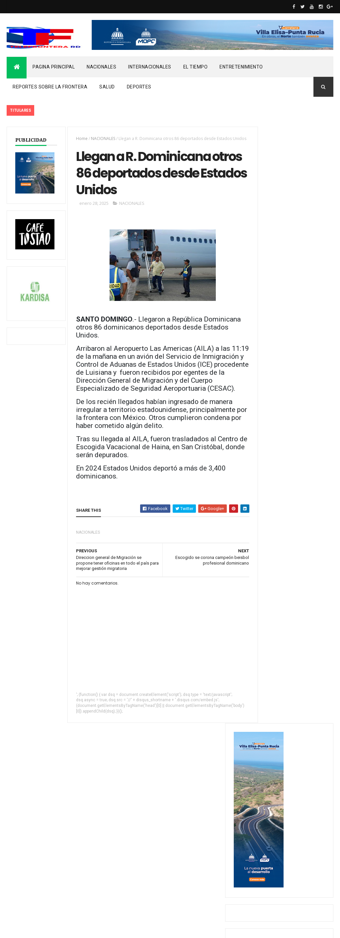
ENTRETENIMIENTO (241, 66)
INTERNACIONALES (149, 66)
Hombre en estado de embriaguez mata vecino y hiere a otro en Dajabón (291, 375)
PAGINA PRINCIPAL (54, 66)
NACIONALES (101, 66)
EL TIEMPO (195, 66)
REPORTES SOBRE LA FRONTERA (50, 86)
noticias (20, 883)
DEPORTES (139, 86)
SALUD (107, 86)
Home (79, 138)
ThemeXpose (40, 928)
